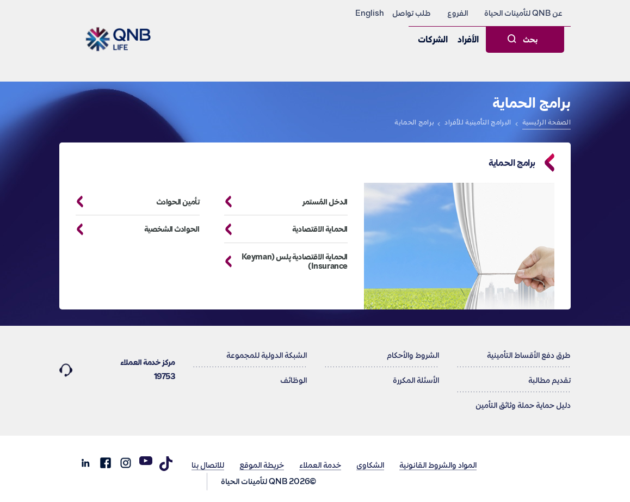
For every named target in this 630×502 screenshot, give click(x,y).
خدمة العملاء (320, 464)
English (369, 13)
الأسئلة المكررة (416, 380)
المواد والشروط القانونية (438, 464)
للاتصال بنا (208, 464)
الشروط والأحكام (413, 355)
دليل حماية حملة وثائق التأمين (523, 405)
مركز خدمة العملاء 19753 (117, 368)
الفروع (457, 13)
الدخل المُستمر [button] (282, 202)
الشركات (433, 40)
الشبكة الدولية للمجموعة (266, 355)
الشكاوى (370, 464)
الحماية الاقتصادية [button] (282, 229)
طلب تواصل (411, 13)
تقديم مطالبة (549, 380)
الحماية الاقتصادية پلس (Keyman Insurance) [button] (282, 261)
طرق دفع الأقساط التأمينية (529, 355)
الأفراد (468, 40)
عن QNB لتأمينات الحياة (523, 13)
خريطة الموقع (261, 464)
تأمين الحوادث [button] (133, 202)
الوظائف (293, 380)
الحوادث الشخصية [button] (133, 229)
